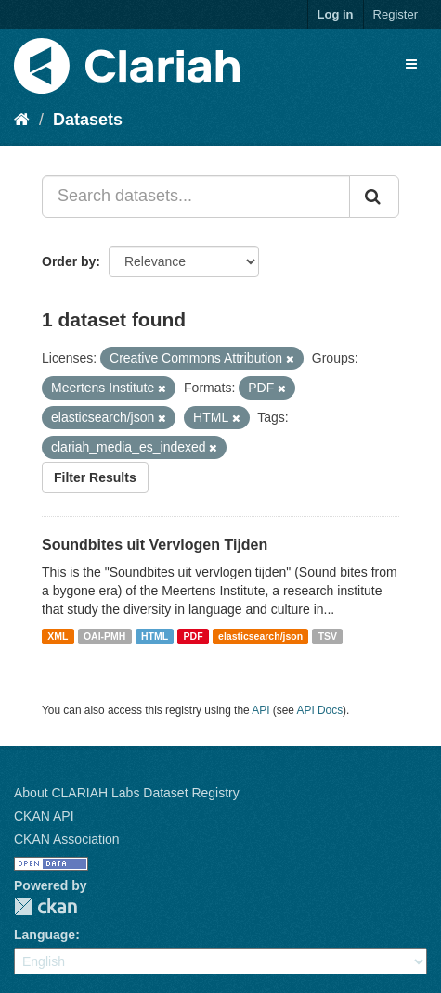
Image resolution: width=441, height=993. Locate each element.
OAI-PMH (105, 636)
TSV (327, 636)
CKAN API (44, 815)
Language (44, 934)
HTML (154, 636)
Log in (336, 14)
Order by (69, 261)
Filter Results (95, 477)
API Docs (320, 710)
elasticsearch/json (260, 636)
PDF (193, 636)
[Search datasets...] (196, 196)
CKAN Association (67, 839)
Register (395, 14)
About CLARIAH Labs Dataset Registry (127, 792)
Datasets (88, 119)
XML (57, 636)
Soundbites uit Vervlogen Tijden (154, 545)
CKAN (45, 906)
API (260, 710)
